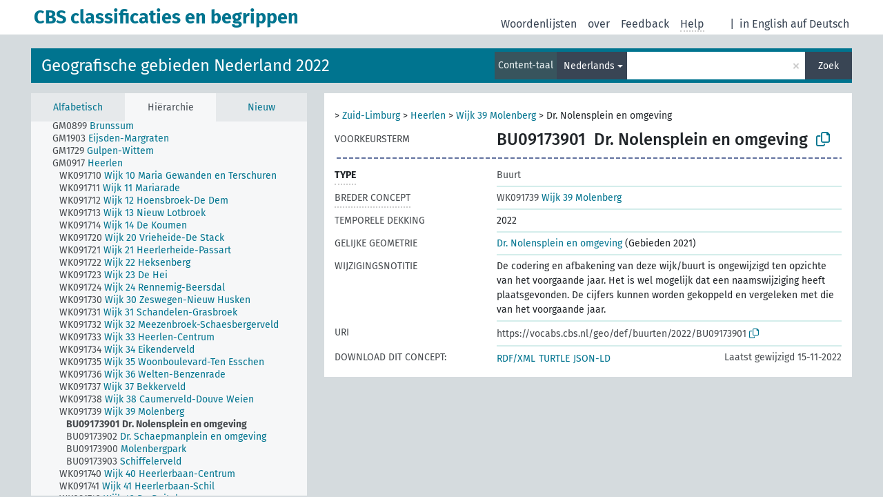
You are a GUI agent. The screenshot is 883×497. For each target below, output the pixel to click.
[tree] (169, 308)
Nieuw (261, 107)
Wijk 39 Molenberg (496, 115)
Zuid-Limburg (371, 115)
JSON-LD (592, 358)
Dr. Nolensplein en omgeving (559, 243)
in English (764, 23)
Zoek (828, 66)
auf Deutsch (820, 23)
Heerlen (428, 115)
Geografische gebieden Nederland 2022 (185, 65)
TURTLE (554, 358)
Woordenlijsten (539, 23)
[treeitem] (99, 126)
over (599, 23)
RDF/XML (516, 358)
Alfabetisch (78, 107)
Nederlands (589, 66)
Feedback (645, 23)
